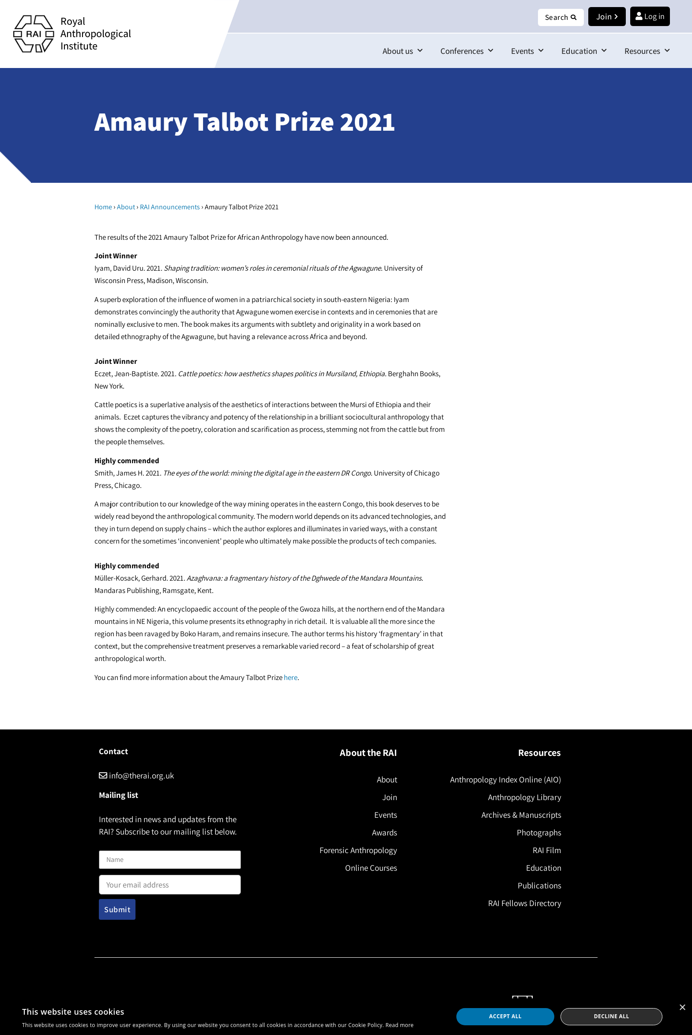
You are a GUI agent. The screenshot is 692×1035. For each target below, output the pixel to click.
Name (108, 845)
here (290, 677)
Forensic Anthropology (357, 850)
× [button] (682, 1008)
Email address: (170, 882)
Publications (538, 885)
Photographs (537, 832)
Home (103, 207)
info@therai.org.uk (136, 775)
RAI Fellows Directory (523, 903)
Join (388, 797)
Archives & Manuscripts (520, 814)
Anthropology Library (523, 797)
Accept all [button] (505, 1016)
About (126, 207)
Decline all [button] (611, 1016)
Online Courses (370, 867)
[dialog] (346, 1016)
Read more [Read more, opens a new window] (399, 1025)
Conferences (466, 50)
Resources (647, 50)
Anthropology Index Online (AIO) (504, 779)
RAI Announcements (170, 207)
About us (403, 50)
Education (584, 50)
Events (527, 50)
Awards (383, 832)
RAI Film (545, 850)
